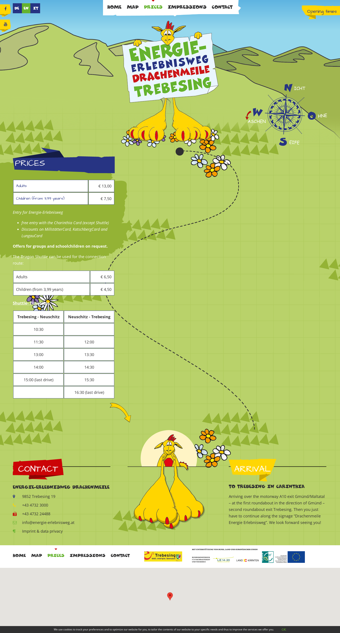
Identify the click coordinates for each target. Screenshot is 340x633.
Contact (222, 7)
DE (17, 8)
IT (35, 8)
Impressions (187, 7)
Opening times (322, 11)
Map (133, 7)
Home (114, 7)
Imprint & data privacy (38, 531)
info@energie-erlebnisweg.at (43, 522)
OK (284, 629)
